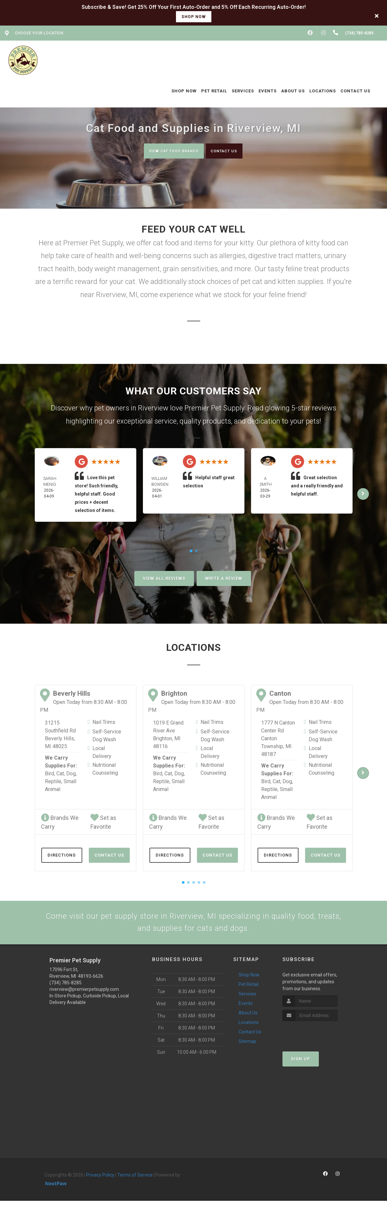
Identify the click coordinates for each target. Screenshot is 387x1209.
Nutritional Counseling (105, 770)
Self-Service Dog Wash (106, 736)
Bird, (50, 774)
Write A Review (223, 578)
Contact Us (231, 150)
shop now (194, 16)
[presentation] (317, 1041)
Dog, (71, 774)
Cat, (60, 774)
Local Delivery (101, 753)
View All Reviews (164, 578)
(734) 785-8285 (65, 990)
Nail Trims (103, 723)
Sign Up (300, 1067)
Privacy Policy (100, 1183)
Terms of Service (135, 1183)
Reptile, (53, 782)
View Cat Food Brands (168, 150)
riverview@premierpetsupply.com (84, 997)
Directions (62, 855)
